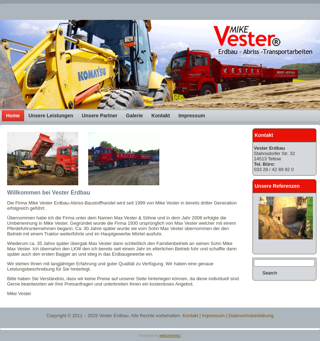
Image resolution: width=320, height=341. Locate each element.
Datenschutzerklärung (251, 315)
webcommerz (169, 335)
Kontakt (190, 315)
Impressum (213, 315)
